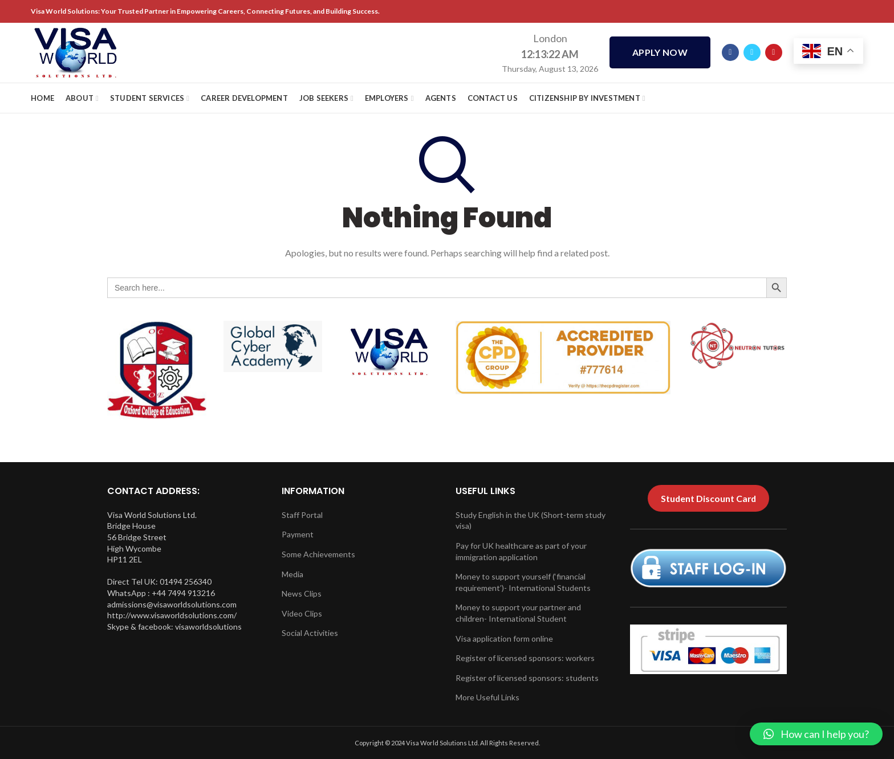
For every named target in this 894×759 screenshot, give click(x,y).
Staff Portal (302, 515)
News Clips (302, 593)
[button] (816, 734)
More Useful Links (487, 697)
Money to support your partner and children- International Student (518, 612)
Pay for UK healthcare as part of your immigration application (521, 551)
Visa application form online (504, 638)
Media (292, 574)
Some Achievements (318, 554)
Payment (298, 534)
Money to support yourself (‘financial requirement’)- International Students (523, 582)
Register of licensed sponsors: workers (525, 658)
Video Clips (302, 613)
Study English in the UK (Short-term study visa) (531, 520)
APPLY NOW (660, 52)
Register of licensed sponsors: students (527, 678)
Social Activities (310, 633)
